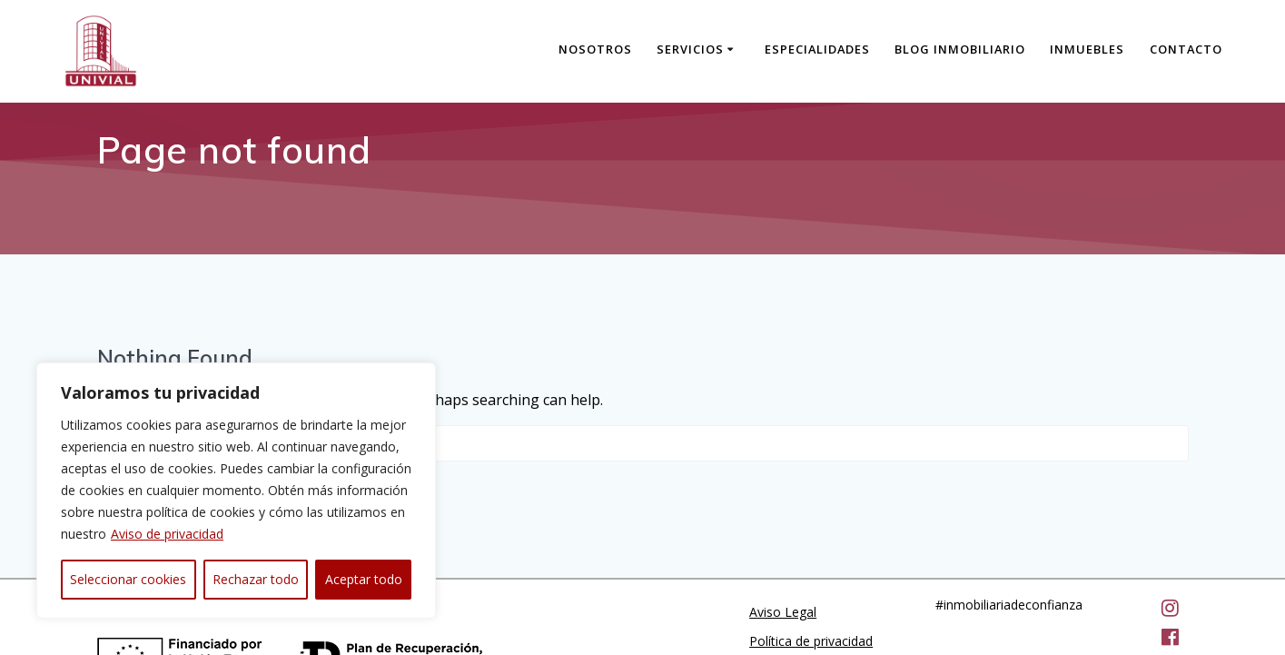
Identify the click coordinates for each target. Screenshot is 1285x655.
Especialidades (817, 49)
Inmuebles (1087, 49)
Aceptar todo (363, 579)
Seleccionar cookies (128, 579)
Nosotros (595, 49)
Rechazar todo (256, 579)
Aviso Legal (782, 535)
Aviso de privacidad (167, 533)
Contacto (1186, 49)
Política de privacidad (811, 564)
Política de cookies (804, 593)
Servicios (690, 49)
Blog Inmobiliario (960, 49)
